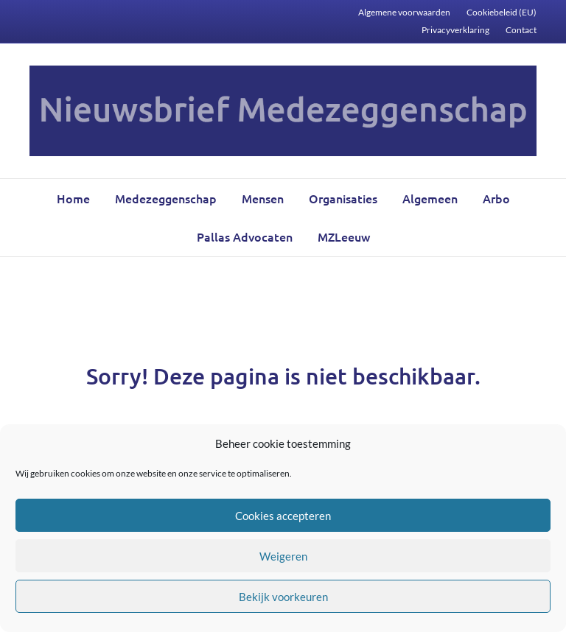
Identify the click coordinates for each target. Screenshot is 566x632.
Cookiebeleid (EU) (502, 12)
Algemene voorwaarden (404, 12)
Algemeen (430, 198)
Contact (521, 29)
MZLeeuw (344, 236)
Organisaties (343, 198)
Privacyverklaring (455, 29)
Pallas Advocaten (245, 236)
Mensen (263, 198)
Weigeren (283, 556)
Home (73, 198)
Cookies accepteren (283, 515)
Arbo (496, 198)
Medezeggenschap (166, 198)
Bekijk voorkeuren (283, 596)
